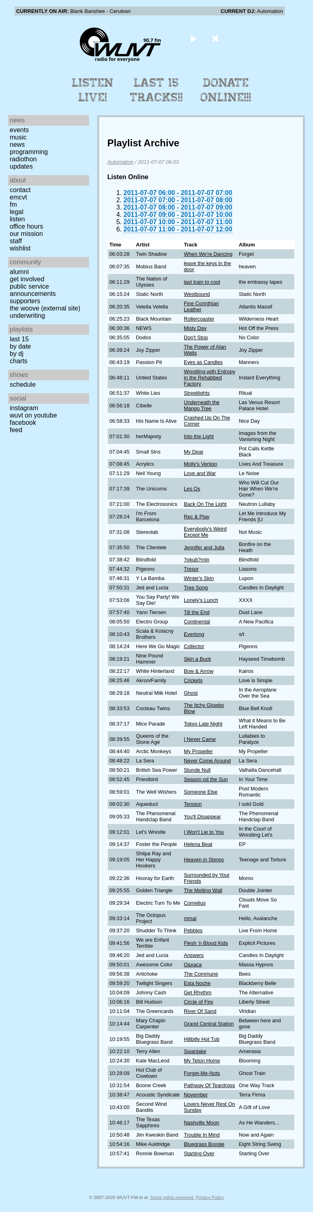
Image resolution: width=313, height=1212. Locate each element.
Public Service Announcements (33, 290)
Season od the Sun (206, 779)
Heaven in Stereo (204, 860)
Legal (16, 211)
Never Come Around (207, 761)
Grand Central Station (209, 1024)
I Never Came (200, 739)
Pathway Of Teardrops (209, 1085)
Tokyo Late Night (203, 724)
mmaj (190, 918)
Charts (19, 361)
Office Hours (26, 226)
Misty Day (195, 328)
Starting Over (199, 1153)
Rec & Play (196, 517)
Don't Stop (196, 337)
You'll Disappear (202, 817)
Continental (197, 622)
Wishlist (20, 248)
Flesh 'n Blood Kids (206, 943)
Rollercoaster (199, 319)
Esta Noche (197, 983)
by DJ (16, 353)
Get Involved (27, 279)
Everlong (194, 634)
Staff (16, 241)
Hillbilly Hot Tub (201, 1039)
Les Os (192, 489)
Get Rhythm (197, 992)
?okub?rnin (196, 560)
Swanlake (195, 1051)
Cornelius (195, 903)
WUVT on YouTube (33, 415)
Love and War (200, 473)
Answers (194, 955)
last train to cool (202, 282)
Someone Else (200, 792)
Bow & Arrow (198, 671)
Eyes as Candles (203, 362)
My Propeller (198, 751)
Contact (20, 189)
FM (13, 204)
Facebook (23, 422)
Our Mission (26, 233)
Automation (120, 162)
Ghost (191, 693)
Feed (16, 429)
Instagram (24, 408)
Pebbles (193, 930)
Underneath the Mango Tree (201, 405)
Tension (193, 804)
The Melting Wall (203, 890)
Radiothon (23, 159)
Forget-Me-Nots (202, 1073)
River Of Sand (200, 1011)
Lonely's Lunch (201, 600)
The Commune (201, 974)
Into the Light (199, 436)
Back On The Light (205, 504)
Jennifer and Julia (204, 547)
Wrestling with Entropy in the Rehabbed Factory (209, 377)
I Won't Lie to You (204, 832)
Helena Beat (198, 844)
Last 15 (19, 339)
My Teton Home (202, 1061)
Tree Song (196, 588)
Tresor (191, 569)
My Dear (193, 452)
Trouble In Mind (201, 1135)
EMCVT (18, 197)
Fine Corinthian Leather (201, 306)
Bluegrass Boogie (204, 1144)
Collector (194, 646)
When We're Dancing (208, 254)
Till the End (197, 612)
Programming (29, 151)
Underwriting (27, 315)
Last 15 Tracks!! (156, 90)
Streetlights (197, 393)
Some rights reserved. (172, 1197)
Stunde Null (197, 770)
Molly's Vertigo (200, 464)
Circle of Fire (198, 1002)
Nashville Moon (201, 1123)
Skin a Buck (197, 659)
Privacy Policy (210, 1197)
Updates (21, 166)
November (196, 1095)
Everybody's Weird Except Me (205, 532)
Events (19, 129)
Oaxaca (193, 964)
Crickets (193, 680)
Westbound (197, 294)
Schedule (23, 384)
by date (20, 346)
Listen (17, 219)
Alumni (19, 271)
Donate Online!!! (225, 90)
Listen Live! (93, 90)
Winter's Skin (199, 578)
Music (18, 137)
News (17, 144)
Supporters (25, 301)
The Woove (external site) (45, 308)
